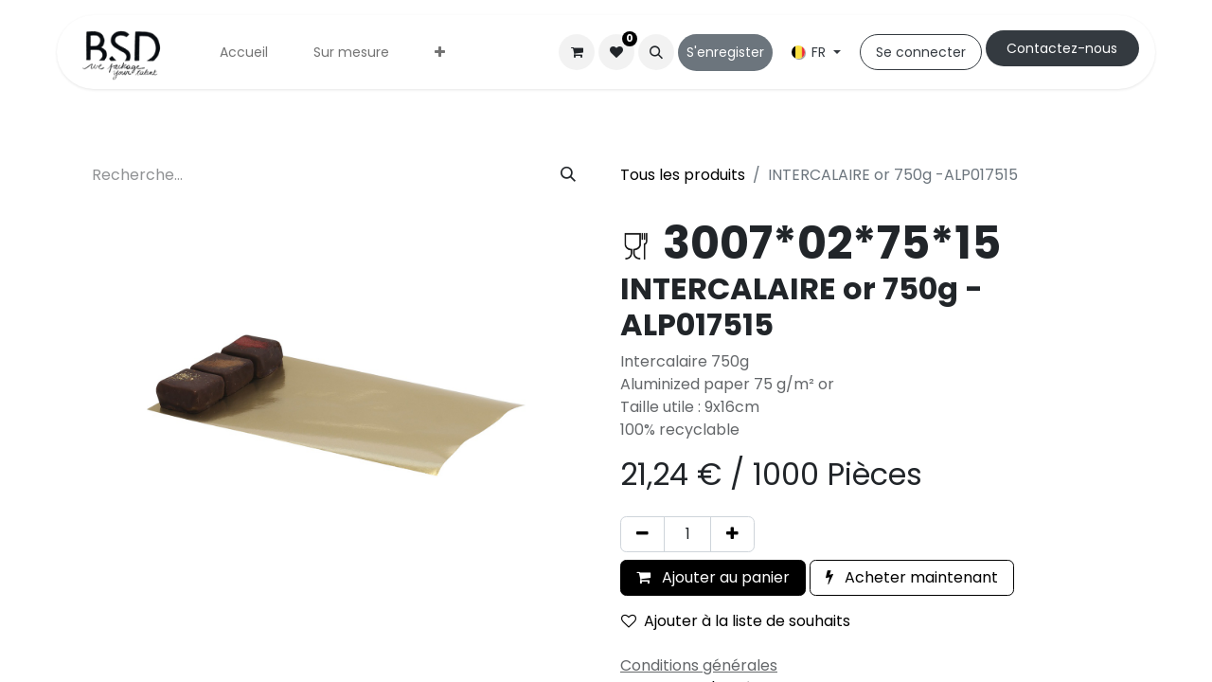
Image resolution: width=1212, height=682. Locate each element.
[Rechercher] (568, 175)
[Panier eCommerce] (577, 52)
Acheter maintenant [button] (912, 577)
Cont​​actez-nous (1062, 48)
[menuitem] (244, 52)
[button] (656, 52)
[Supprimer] (642, 534)
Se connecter (921, 52)
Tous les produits (682, 175)
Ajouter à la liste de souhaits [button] (735, 621)
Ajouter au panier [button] (713, 577)
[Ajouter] (732, 534)
